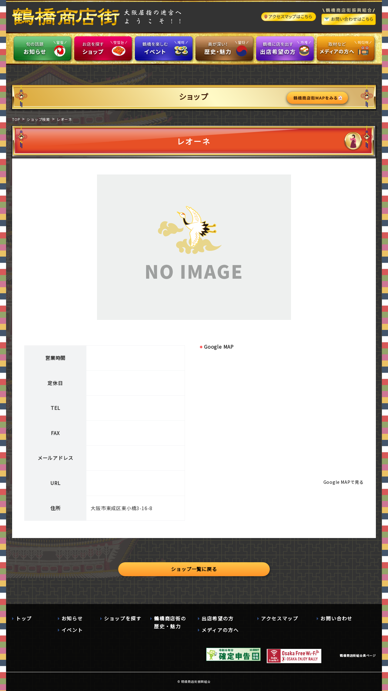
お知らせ (72, 618)
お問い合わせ (336, 618)
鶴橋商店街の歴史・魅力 (170, 622)
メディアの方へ (220, 629)
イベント (72, 629)
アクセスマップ (279, 618)
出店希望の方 (218, 618)
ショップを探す (122, 618)
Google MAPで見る (343, 482)
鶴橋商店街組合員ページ (358, 655)
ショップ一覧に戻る (194, 569)
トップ (24, 618)
